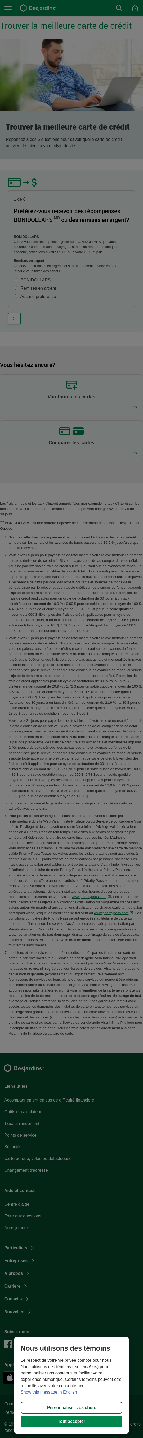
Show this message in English (49, 1392)
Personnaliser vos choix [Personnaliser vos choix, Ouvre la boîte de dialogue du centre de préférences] (71, 1407)
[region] (71, 1385)
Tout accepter (71, 1421)
